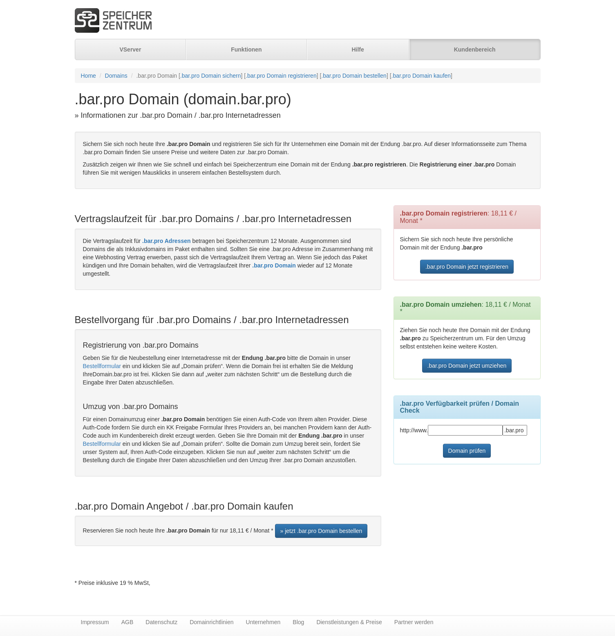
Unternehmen (263, 622)
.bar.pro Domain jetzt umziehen (467, 365)
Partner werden (414, 622)
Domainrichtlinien (211, 622)
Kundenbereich (475, 49)
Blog (298, 622)
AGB (127, 622)
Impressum (95, 622)
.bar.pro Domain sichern (210, 75)
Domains (116, 75)
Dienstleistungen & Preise (349, 622)
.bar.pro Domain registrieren (281, 75)
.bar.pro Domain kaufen (421, 75)
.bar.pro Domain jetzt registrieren (466, 266)
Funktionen (246, 49)
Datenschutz (161, 622)
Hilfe (357, 49)
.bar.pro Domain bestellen (354, 75)
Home (88, 75)
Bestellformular (102, 366)
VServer (130, 49)
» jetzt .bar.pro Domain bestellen (321, 531)
